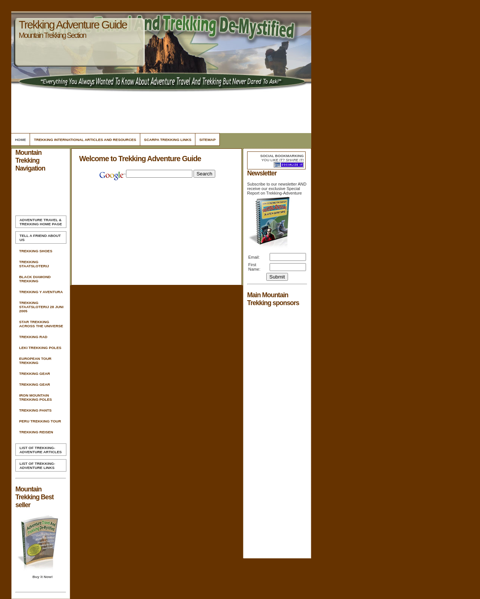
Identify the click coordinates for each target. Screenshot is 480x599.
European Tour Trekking (35, 360)
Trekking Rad (33, 337)
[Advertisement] (160, 110)
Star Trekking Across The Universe (41, 324)
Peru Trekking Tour (40, 421)
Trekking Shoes (35, 251)
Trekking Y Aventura (41, 292)
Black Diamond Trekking (35, 279)
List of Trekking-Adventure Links (37, 465)
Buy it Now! (42, 577)
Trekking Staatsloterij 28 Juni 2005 (41, 307)
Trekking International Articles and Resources (85, 140)
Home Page (41, 222)
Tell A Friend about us (40, 238)
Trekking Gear (34, 373)
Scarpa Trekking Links (167, 140)
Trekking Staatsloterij (34, 264)
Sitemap (207, 140)
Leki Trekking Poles (40, 348)
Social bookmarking (282, 156)
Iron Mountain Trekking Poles (35, 397)
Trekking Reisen (36, 432)
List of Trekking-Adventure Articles (41, 450)
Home (20, 140)
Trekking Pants (35, 410)
